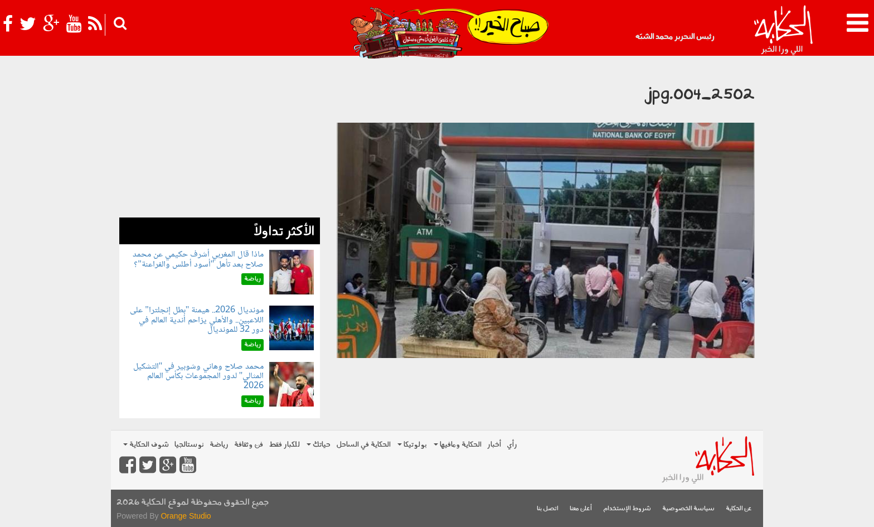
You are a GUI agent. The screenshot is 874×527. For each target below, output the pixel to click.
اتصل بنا (548, 509)
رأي (512, 444)
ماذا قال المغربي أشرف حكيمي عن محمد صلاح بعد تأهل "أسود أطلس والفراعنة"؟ (198, 259)
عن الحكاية (739, 509)
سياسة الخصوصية (688, 509)
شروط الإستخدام (627, 509)
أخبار (494, 444)
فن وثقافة (248, 444)
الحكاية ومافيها (458, 444)
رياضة (219, 444)
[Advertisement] (219, 139)
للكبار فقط (284, 444)
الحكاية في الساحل (363, 444)
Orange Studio (186, 515)
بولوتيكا (412, 444)
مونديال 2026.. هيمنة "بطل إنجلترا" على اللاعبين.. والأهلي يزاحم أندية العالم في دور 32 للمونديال (197, 320)
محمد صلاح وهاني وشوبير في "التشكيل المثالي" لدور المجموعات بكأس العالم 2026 (198, 376)
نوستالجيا (189, 444)
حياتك (319, 444)
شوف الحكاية (146, 444)
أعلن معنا (581, 509)
